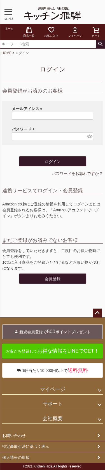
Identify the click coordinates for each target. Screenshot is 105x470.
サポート (53, 404)
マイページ (75, 31)
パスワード (24, 129)
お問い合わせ (14, 435)
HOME (6, 53)
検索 (100, 44)
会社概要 (53, 418)
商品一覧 (28, 31)
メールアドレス (28, 108)
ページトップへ (97, 313)
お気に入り (51, 31)
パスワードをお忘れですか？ (77, 173)
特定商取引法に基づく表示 (25, 446)
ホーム (9, 28)
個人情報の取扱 (16, 457)
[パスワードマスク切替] (89, 136)
